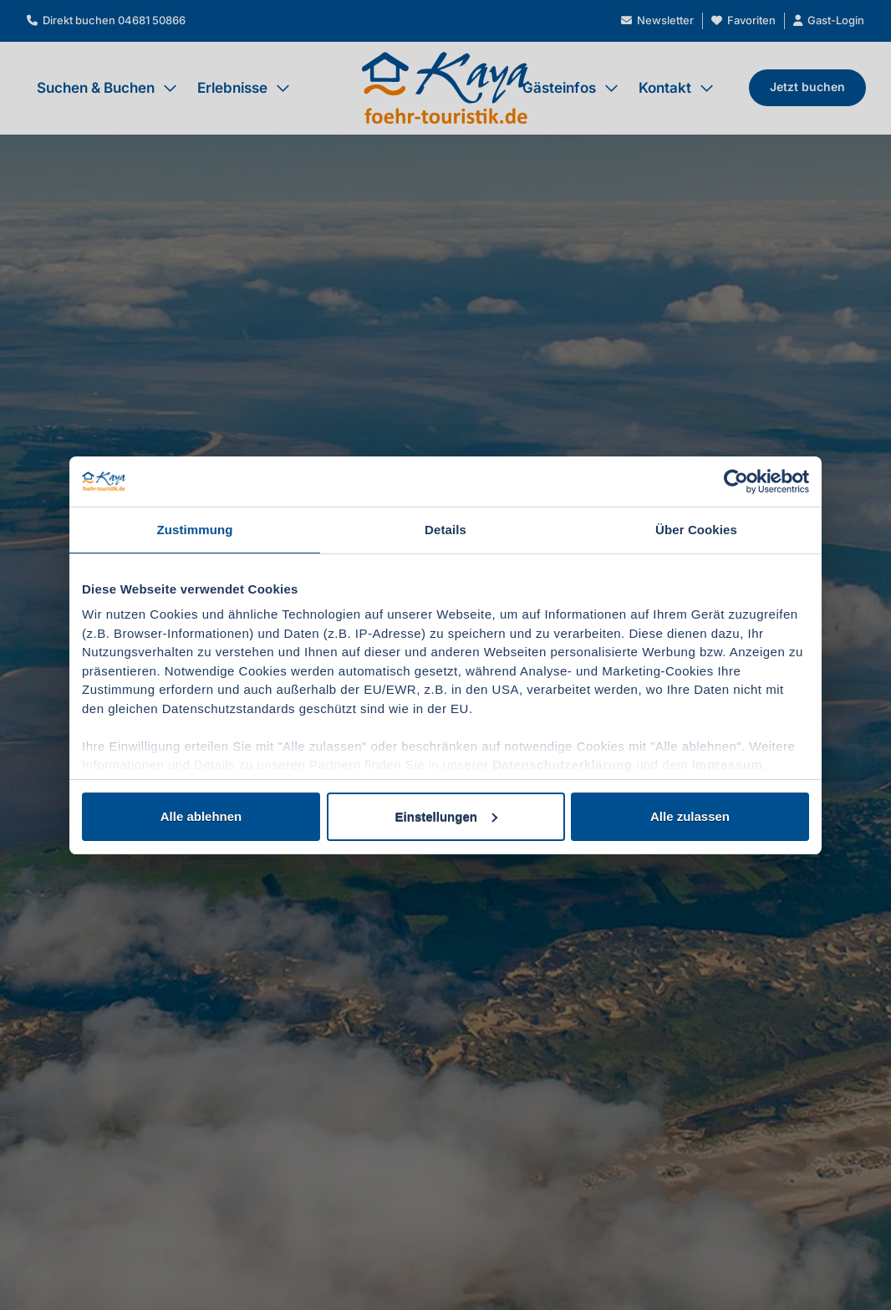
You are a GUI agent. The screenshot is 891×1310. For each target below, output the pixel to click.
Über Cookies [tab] (696, 529)
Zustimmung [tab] (195, 529)
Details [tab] (445, 529)
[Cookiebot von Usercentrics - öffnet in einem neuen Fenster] (736, 481)
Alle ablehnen (201, 816)
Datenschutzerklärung (562, 764)
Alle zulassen (690, 816)
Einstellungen (446, 816)
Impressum (727, 764)
